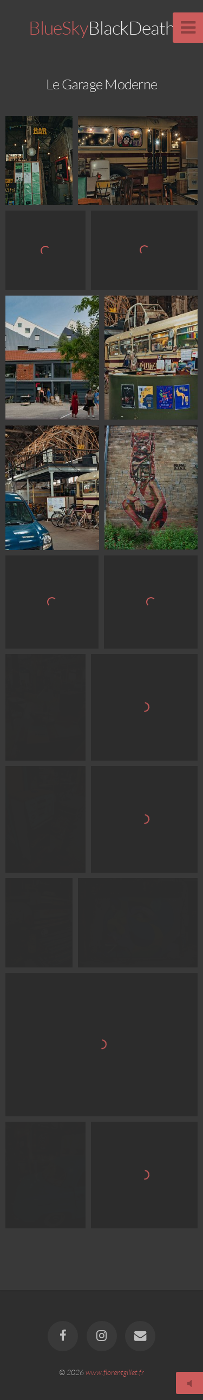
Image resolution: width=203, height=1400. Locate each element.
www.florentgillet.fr (115, 1372)
